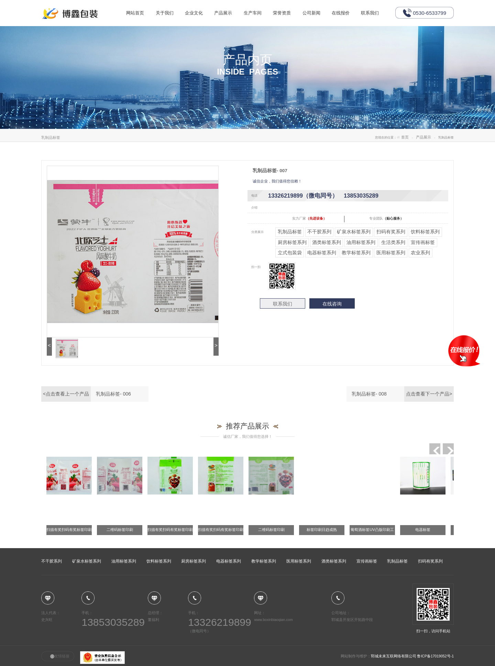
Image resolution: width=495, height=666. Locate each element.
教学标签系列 (356, 252)
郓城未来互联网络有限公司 (394, 656)
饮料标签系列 (425, 231)
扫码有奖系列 (390, 231)
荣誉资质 (289, 31)
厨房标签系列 (292, 242)
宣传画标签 (423, 242)
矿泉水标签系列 (354, 231)
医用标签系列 (390, 252)
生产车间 (259, 31)
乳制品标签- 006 (113, 394)
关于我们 (166, 31)
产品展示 (228, 31)
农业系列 (420, 252)
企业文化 (197, 31)
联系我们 (382, 31)
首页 (405, 137)
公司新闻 (320, 31)
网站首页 (135, 31)
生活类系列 (393, 242)
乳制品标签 (290, 231)
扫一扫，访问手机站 (433, 608)
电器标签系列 (321, 252)
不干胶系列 (319, 231)
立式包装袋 (290, 252)
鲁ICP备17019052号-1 (435, 656)
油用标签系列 (360, 242)
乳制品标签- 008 (369, 394)
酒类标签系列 (326, 242)
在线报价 (351, 31)
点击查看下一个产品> (429, 394)
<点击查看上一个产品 (66, 394)
